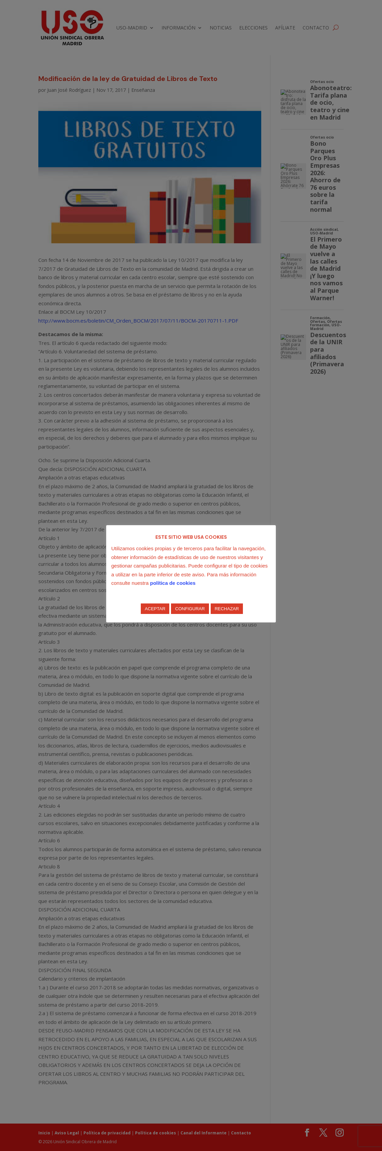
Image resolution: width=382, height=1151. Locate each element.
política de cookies (172, 583)
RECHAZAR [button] (227, 608)
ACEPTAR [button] (155, 608)
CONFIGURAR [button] (190, 608)
